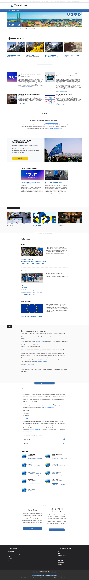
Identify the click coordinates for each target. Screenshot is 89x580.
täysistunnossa (58, 350)
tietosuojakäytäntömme (47, 577)
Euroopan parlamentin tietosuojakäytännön (45, 124)
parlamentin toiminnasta (29, 364)
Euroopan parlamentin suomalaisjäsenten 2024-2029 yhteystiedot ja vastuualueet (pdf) (37, 366)
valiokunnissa (42, 349)
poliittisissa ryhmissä (40, 341)
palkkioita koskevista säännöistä (41, 361)
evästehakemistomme (63, 577)
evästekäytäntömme (55, 577)
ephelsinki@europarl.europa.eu (51, 123)
